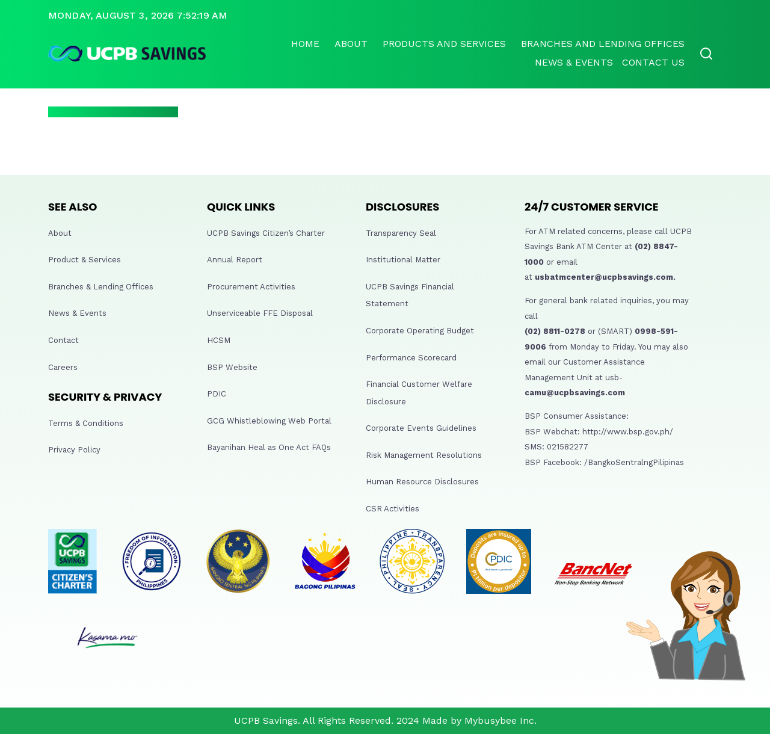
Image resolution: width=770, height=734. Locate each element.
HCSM (218, 340)
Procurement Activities (251, 286)
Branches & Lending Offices (100, 286)
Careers (63, 367)
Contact (63, 340)
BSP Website (232, 367)
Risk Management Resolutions (424, 455)
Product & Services (84, 259)
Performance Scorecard (411, 357)
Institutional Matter (403, 259)
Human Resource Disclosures (422, 481)
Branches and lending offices (603, 43)
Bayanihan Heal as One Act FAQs (269, 447)
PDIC (216, 393)
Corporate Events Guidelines (421, 428)
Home (305, 43)
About (351, 43)
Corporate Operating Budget (420, 330)
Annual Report (234, 259)
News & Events (574, 62)
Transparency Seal (401, 233)
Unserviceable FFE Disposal (260, 313)
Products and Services (444, 43)
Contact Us (653, 62)
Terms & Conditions (85, 423)
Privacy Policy (74, 449)
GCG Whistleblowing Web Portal (269, 420)
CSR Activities (392, 508)
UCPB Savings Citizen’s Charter (266, 233)
